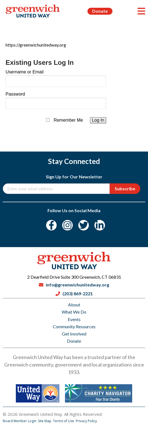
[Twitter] (83, 225)
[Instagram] (67, 225)
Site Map (45, 421)
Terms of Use (64, 421)
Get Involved (74, 333)
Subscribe (125, 188)
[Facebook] (51, 225)
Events (74, 319)
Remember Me (68, 120)
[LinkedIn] (99, 225)
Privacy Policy (86, 421)
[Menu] (141, 11)
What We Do (74, 311)
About (74, 304)
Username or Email (25, 72)
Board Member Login (20, 421)
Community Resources (74, 326)
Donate (100, 11)
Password (15, 94)
